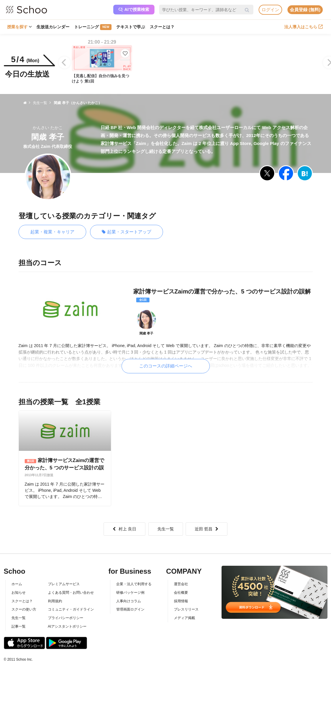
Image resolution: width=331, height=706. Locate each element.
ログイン (270, 9)
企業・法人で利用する (134, 584)
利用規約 (55, 601)
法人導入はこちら (303, 26)
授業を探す (19, 26)
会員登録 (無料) (305, 9)
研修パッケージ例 (130, 592)
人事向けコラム (128, 601)
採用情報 (181, 601)
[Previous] (64, 62)
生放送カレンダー (52, 26)
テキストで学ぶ (130, 26)
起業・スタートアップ (126, 232)
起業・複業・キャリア (52, 231)
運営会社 (181, 584)
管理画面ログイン (130, 609)
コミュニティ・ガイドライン (71, 609)
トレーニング (93, 27)
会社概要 (181, 592)
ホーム (16, 584)
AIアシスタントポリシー (67, 626)
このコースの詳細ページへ (165, 365)
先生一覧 (165, 529)
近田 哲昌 (206, 529)
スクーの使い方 (23, 609)
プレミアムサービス (64, 584)
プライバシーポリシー (65, 618)
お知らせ (18, 592)
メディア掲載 (184, 618)
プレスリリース (186, 609)
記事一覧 (18, 626)
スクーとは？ (162, 26)
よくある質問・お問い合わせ (71, 592)
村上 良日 (124, 529)
